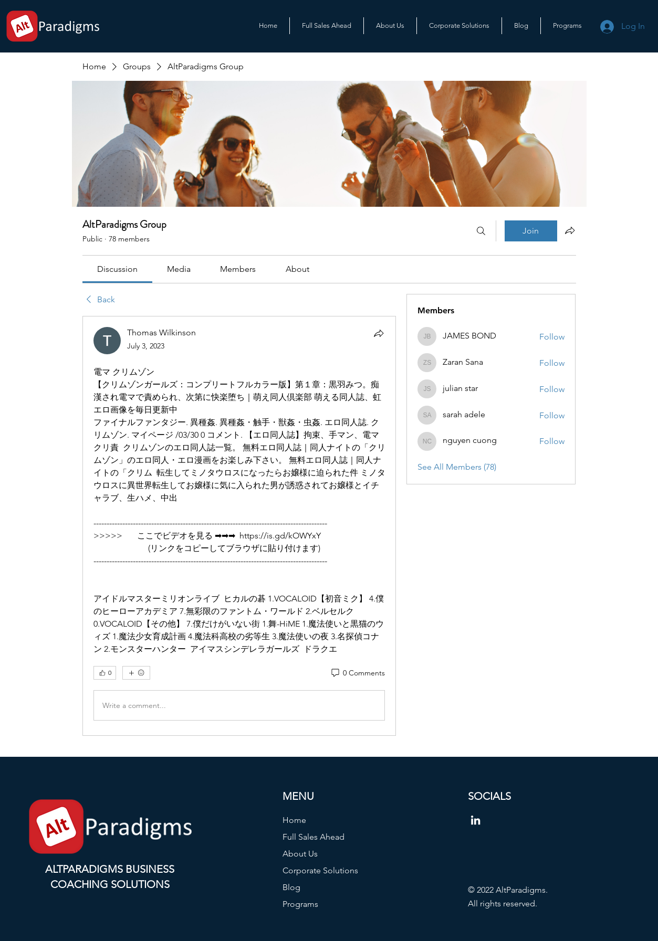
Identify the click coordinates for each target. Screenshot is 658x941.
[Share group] (569, 230)
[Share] (378, 333)
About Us (300, 854)
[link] (117, 269)
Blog (291, 887)
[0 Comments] (357, 673)
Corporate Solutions (320, 870)
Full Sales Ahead (313, 837)
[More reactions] (136, 673)
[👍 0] (104, 673)
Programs (300, 904)
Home (294, 820)
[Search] (481, 230)
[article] (239, 526)
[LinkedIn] (475, 820)
